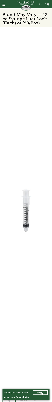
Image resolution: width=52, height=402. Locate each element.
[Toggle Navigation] (3, 4)
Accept (40, 392)
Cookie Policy (22, 397)
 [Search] (40, 4)
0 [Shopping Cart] (45, 4)
